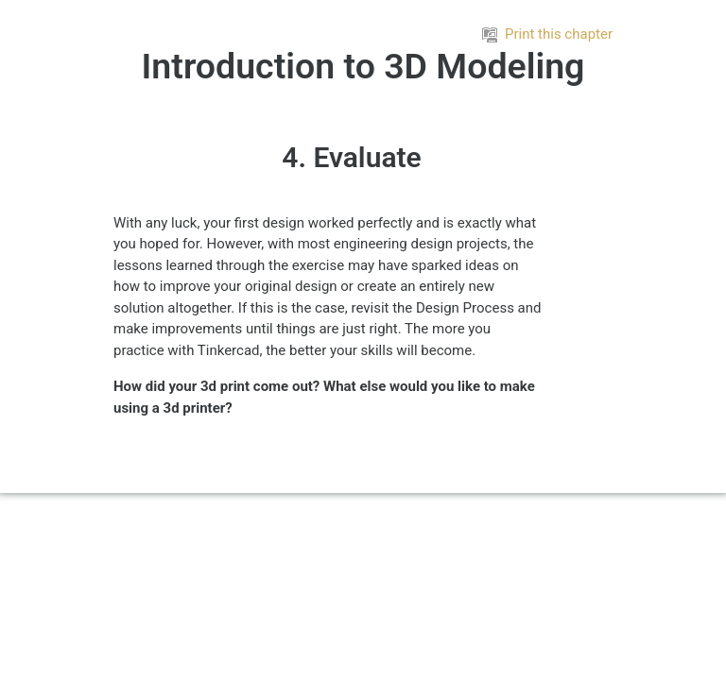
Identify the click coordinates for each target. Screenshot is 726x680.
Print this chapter (547, 34)
